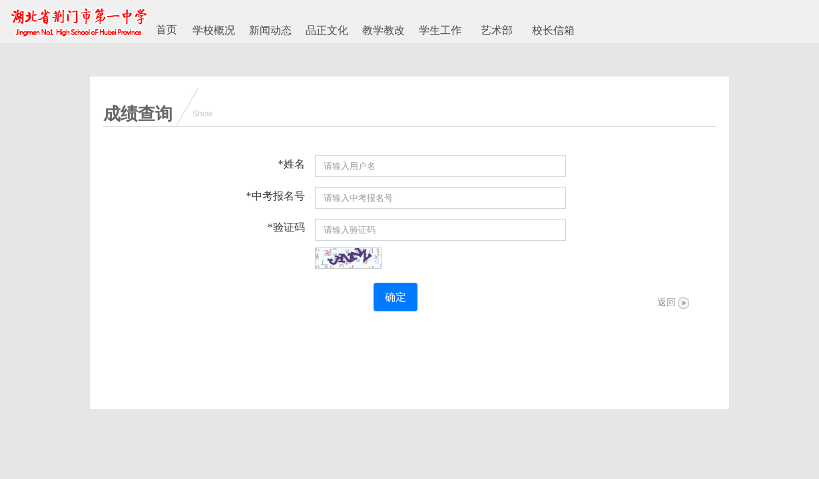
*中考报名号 (275, 196)
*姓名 (291, 164)
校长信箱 (553, 30)
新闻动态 (270, 30)
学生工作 (440, 30)
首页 (166, 29)
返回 (666, 302)
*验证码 (286, 227)
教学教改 (383, 30)
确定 (395, 297)
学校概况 (213, 30)
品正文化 (327, 30)
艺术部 (497, 30)
